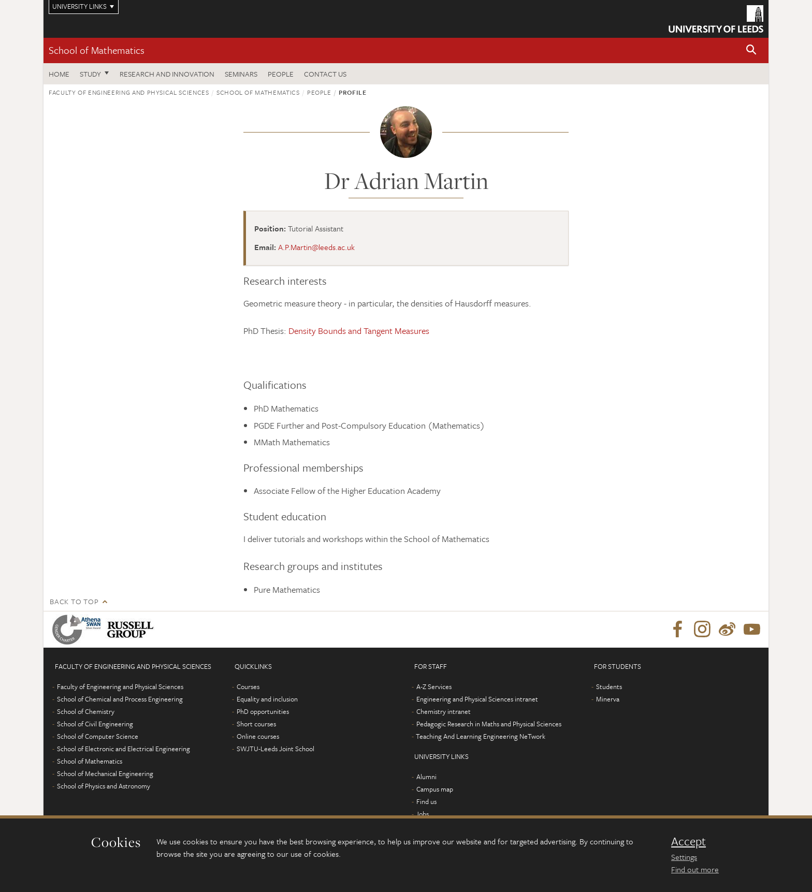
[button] (751, 50)
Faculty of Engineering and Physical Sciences (129, 92)
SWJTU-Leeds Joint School (275, 748)
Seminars (241, 73)
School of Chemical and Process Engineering (120, 699)
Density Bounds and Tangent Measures (358, 330)
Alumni (426, 776)
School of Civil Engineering (95, 724)
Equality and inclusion (267, 699)
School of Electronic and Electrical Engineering (123, 748)
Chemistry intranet (443, 711)
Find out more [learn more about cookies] (695, 869)
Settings (684, 856)
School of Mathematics (96, 50)
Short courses (256, 724)
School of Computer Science (97, 736)
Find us (426, 801)
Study (90, 73)
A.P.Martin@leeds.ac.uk (316, 247)
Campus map (434, 789)
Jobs (422, 814)
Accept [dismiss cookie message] (688, 841)
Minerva (607, 699)
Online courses (258, 736)
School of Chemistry (85, 711)
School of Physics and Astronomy (103, 786)
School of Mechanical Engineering (105, 773)
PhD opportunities (263, 711)
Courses (248, 686)
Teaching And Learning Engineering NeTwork (480, 736)
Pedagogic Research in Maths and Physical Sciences (488, 724)
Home (59, 73)
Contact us (325, 73)
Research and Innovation (167, 73)
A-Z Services (434, 686)
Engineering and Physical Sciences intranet (477, 699)
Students (609, 686)
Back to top (74, 601)
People (281, 73)
